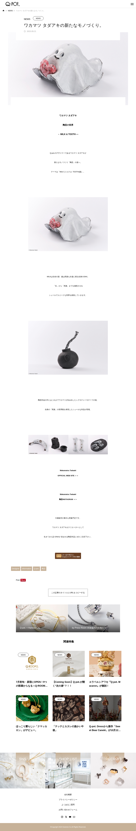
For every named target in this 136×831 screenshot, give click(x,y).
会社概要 (68, 794)
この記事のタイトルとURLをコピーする (68, 593)
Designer (15, 569)
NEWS (38, 18)
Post (18, 580)
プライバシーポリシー (68, 800)
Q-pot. (36, 569)
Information (26, 569)
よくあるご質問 (68, 805)
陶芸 (43, 569)
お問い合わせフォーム (68, 810)
